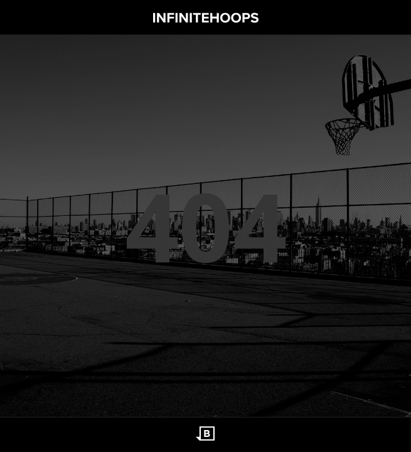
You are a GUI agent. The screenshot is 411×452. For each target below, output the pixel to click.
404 (206, 226)
